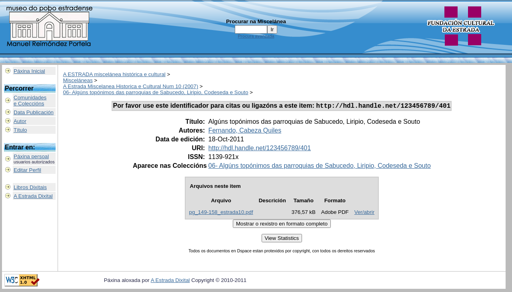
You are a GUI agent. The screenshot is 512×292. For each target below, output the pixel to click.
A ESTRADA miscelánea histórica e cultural (114, 74)
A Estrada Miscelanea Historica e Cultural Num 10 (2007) (130, 86)
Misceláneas (78, 80)
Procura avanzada (256, 36)
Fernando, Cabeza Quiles (244, 131)
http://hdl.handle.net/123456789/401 (259, 149)
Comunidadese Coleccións (30, 101)
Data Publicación (34, 112)
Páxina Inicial (29, 71)
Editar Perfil (27, 170)
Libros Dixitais (30, 187)
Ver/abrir (364, 213)
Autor (20, 121)
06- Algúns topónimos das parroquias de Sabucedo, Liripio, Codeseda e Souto (155, 92)
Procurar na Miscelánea (256, 21)
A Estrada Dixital (33, 196)
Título (20, 130)
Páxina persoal (31, 156)
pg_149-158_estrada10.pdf (221, 213)
